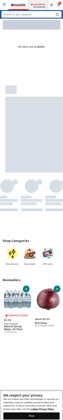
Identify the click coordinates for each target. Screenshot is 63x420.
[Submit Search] (57, 14)
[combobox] (31, 14)
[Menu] (4, 4)
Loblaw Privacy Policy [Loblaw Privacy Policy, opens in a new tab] (42, 412)
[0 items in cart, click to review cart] (59, 5)
